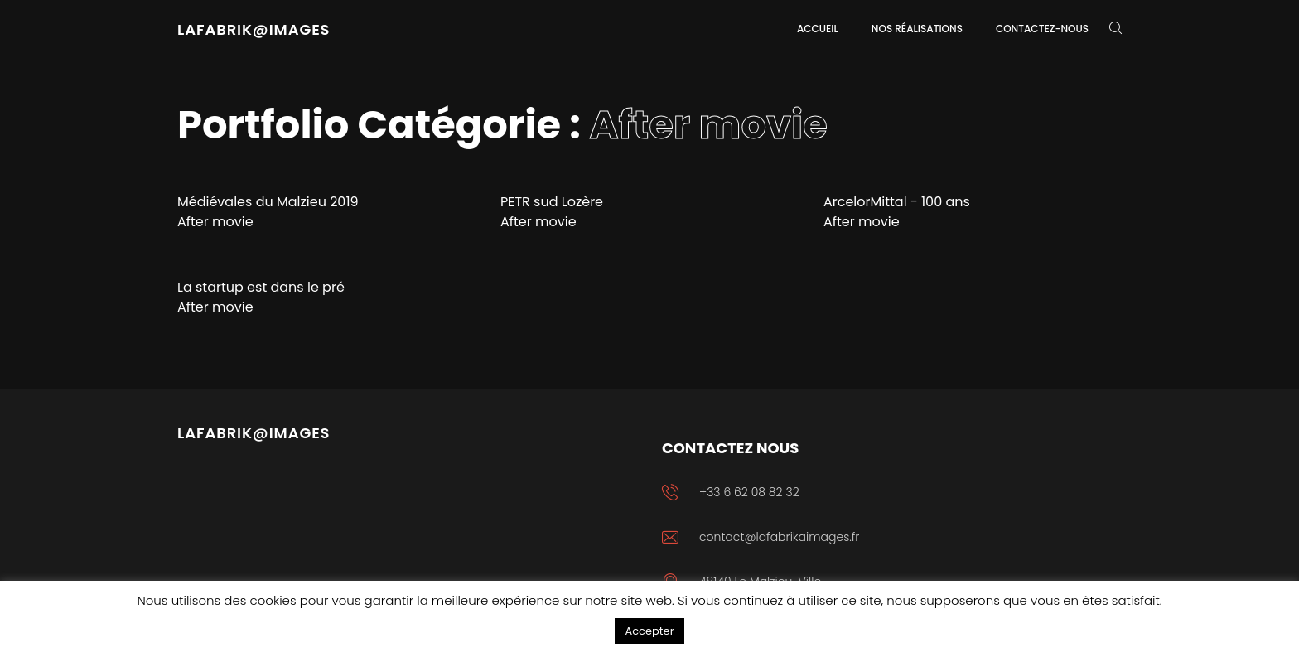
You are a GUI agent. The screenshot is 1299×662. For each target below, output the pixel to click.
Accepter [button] (649, 631)
